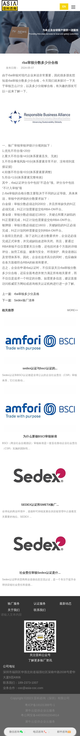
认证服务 (40, 603)
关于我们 (14, 610)
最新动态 (65, 603)
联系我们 (40, 610)
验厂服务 (14, 603)
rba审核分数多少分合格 (23, 80)
